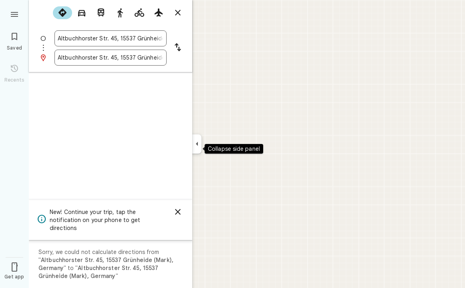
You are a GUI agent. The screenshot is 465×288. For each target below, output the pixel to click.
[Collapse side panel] (196, 144)
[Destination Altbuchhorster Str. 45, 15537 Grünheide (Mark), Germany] (110, 57)
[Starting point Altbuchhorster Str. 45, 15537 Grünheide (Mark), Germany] (110, 38)
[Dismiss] (178, 212)
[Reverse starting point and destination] (178, 48)
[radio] (62, 13)
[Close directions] (177, 12)
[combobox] (110, 38)
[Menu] (14, 13)
